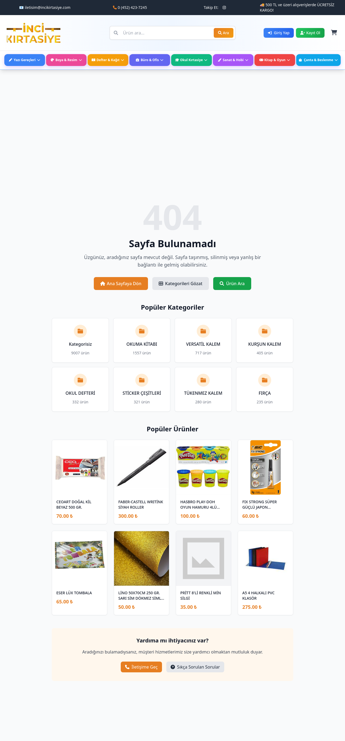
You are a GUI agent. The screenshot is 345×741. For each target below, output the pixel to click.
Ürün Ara (232, 283)
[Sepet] (334, 32)
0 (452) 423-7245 (132, 7)
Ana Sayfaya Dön (120, 283)
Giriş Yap (278, 32)
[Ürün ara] (172, 33)
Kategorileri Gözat (180, 283)
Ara (223, 32)
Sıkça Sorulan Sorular (195, 667)
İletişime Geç (141, 667)
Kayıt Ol (310, 32)
